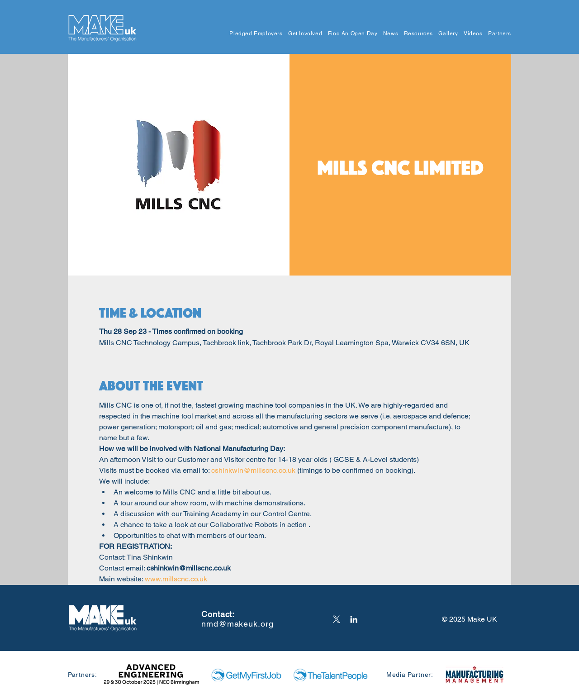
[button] (253, 33)
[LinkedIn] (354, 619)
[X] (337, 619)
